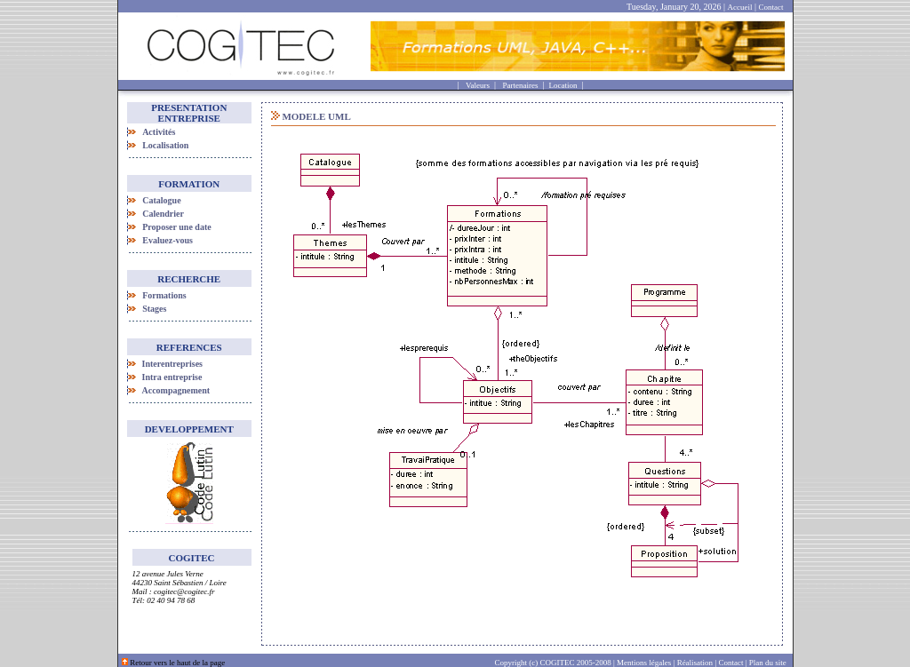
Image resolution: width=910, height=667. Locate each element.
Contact (771, 7)
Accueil (740, 7)
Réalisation (695, 662)
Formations (164, 295)
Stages (154, 309)
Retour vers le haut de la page (177, 662)
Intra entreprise (172, 377)
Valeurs (478, 85)
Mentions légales (644, 662)
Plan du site (771, 662)
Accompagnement (176, 390)
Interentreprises (173, 364)
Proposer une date (176, 227)
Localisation (165, 145)
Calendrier (163, 213)
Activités (158, 132)
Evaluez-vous (167, 240)
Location (562, 85)
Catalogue (161, 200)
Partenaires (520, 85)
